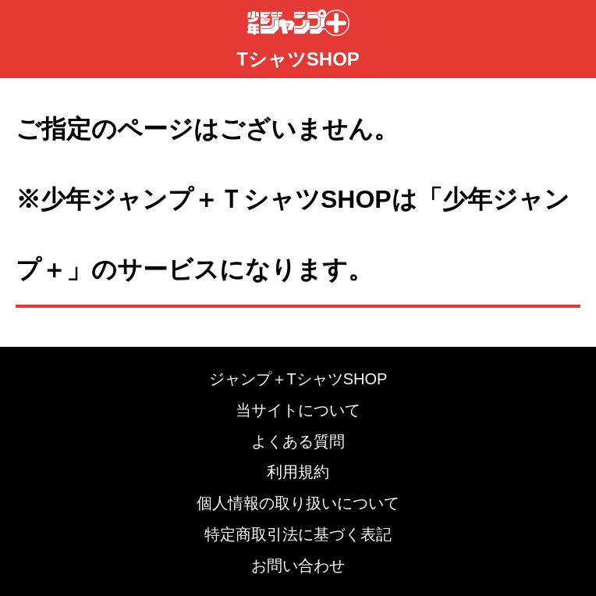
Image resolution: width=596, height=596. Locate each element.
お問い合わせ (298, 565)
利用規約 (298, 471)
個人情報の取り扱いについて (298, 503)
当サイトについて (298, 410)
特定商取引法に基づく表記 (298, 534)
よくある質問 (298, 441)
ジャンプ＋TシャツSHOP (298, 378)
